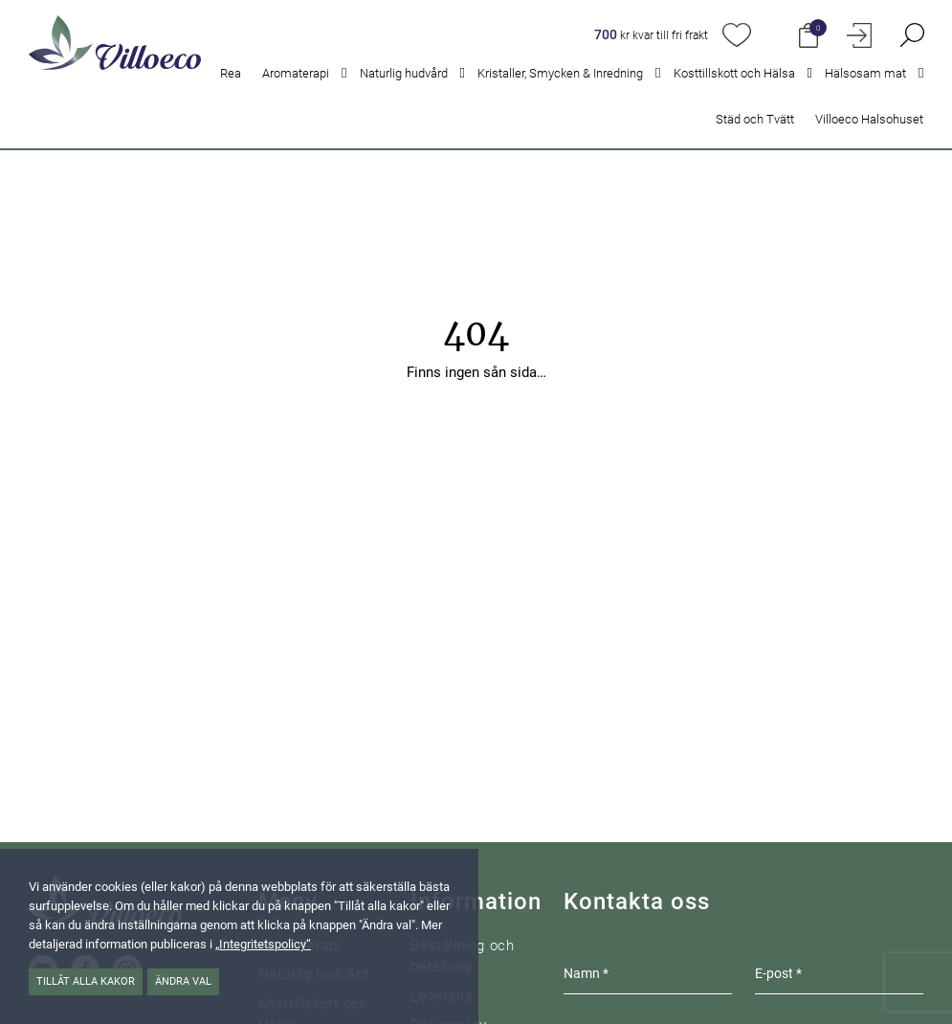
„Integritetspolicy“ (263, 944)
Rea (230, 73)
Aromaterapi (295, 73)
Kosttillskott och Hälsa (734, 73)
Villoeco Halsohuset (869, 119)
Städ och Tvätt (755, 119)
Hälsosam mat (865, 73)
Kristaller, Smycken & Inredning (560, 73)
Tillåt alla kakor (85, 981)
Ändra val (183, 981)
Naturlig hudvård (404, 73)
